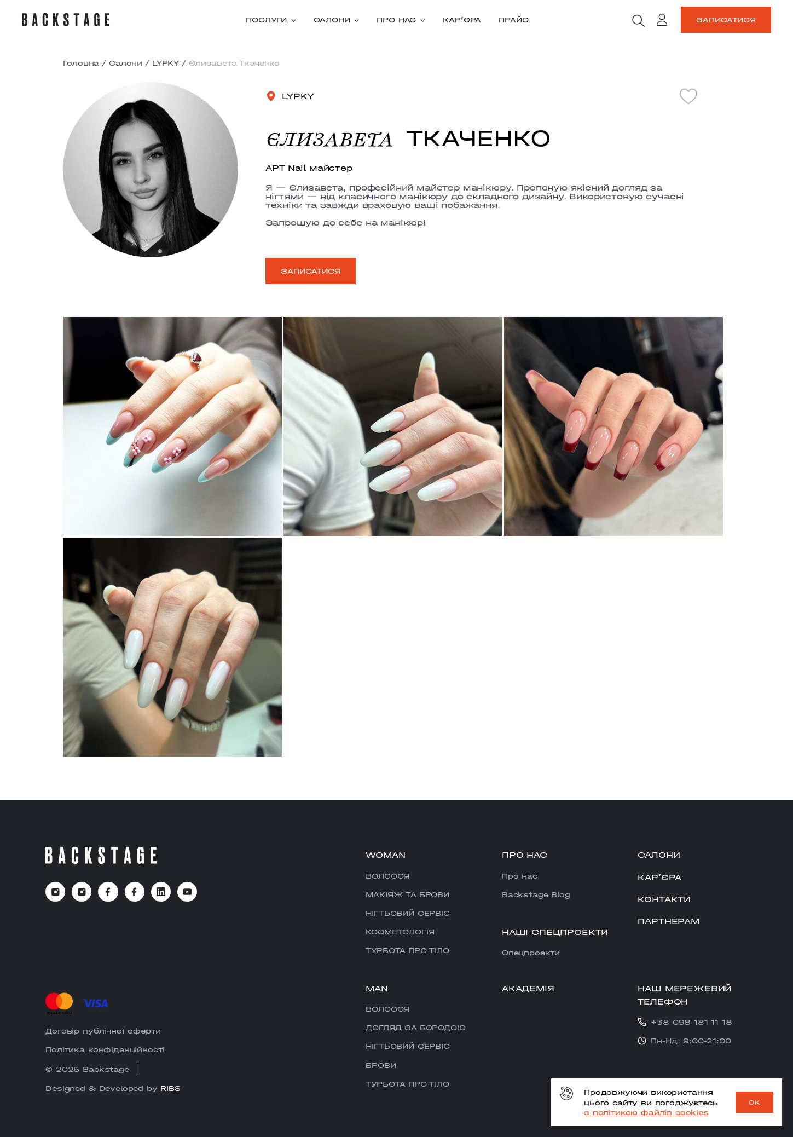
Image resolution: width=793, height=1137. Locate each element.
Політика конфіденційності (104, 1049)
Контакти (664, 899)
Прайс (513, 20)
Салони (336, 20)
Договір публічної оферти (102, 1030)
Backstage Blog (536, 894)
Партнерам (668, 921)
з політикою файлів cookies (646, 1112)
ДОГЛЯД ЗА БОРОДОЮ (415, 1027)
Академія (528, 988)
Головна (81, 63)
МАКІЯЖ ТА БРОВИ (407, 894)
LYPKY (165, 63)
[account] (662, 21)
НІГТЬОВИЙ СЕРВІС (407, 913)
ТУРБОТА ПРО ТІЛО (407, 950)
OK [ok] (754, 1102)
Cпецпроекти (531, 952)
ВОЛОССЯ (387, 875)
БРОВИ (381, 1065)
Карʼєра (462, 20)
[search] (638, 21)
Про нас (401, 20)
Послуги (271, 20)
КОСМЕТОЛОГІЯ (400, 931)
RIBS (170, 1088)
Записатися (725, 19)
